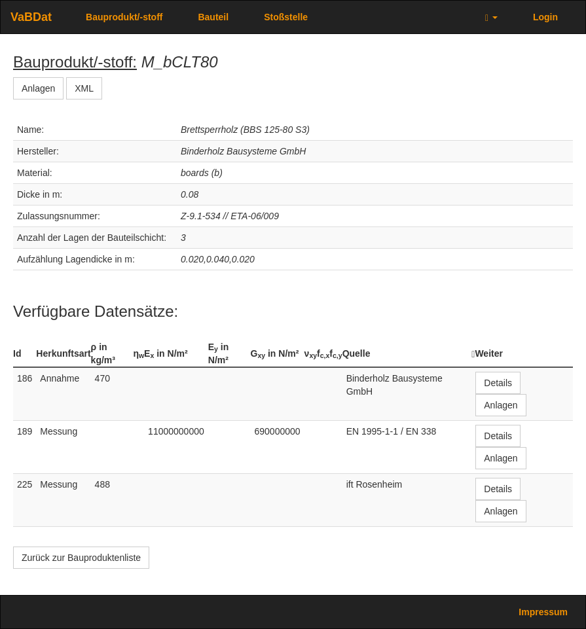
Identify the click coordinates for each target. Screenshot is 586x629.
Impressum (543, 612)
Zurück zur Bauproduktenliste (81, 557)
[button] (491, 17)
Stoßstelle (286, 17)
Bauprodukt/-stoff (124, 17)
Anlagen (38, 88)
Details (498, 383)
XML (84, 88)
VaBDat (31, 17)
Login (545, 17)
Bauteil (213, 17)
